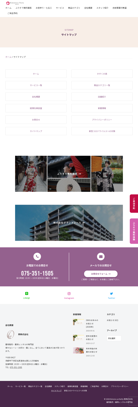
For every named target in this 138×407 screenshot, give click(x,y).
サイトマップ (56, 390)
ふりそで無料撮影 (23, 7)
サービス (60, 7)
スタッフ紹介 (102, 7)
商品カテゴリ (74, 7)
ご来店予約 (12, 13)
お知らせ (110, 320)
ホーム (8, 7)
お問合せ (104, 386)
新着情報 (84, 386)
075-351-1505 (37, 273)
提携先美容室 (73, 386)
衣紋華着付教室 (120, 7)
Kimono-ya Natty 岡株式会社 (121, 399)
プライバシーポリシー (120, 386)
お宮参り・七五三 (44, 7)
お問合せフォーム (99, 273)
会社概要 (88, 7)
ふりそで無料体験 (134, 231)
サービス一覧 (20, 386)
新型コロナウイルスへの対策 (75, 390)
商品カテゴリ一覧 (35, 386)
